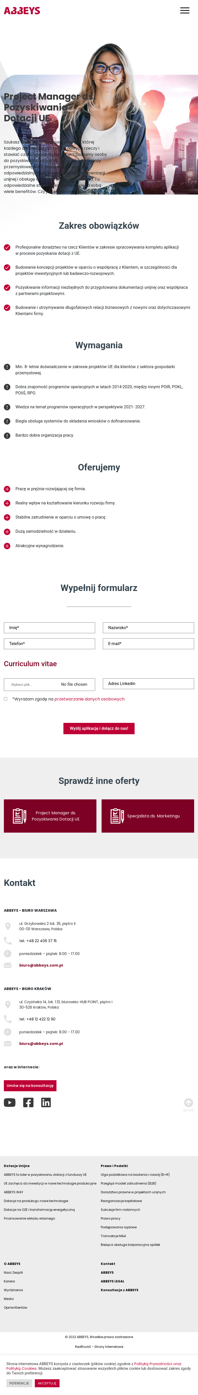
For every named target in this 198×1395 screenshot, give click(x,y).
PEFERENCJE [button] (19, 1383)
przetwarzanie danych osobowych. (89, 699)
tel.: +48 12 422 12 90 (37, 1019)
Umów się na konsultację (30, 1085)
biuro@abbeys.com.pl (41, 965)
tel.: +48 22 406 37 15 (38, 940)
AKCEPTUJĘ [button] (47, 1383)
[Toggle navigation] (185, 10)
